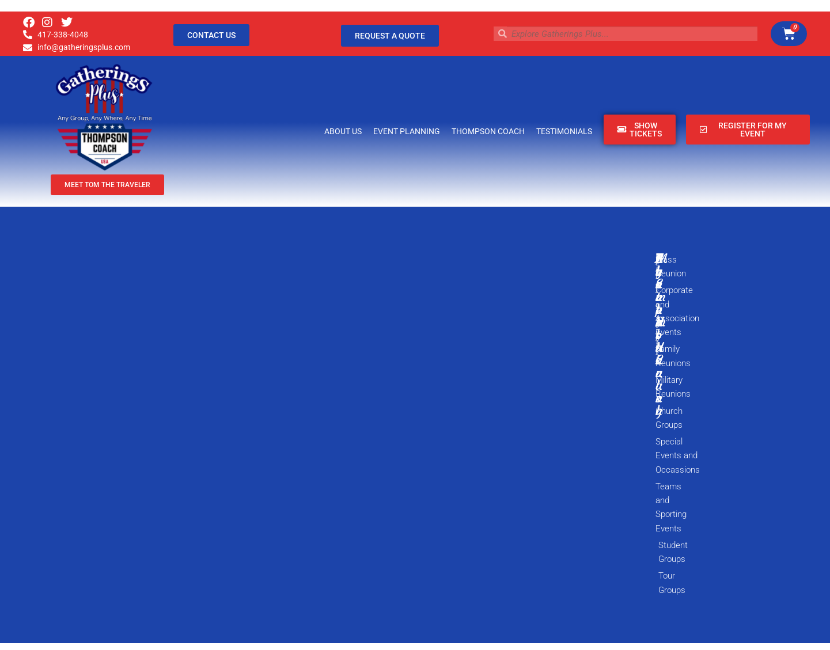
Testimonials (564, 131)
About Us (343, 131)
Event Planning (406, 131)
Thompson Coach (488, 131)
